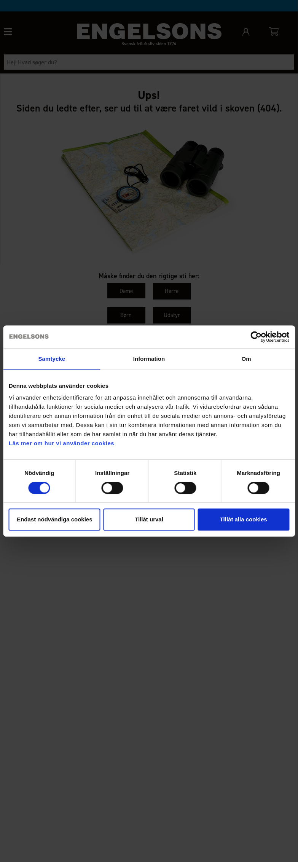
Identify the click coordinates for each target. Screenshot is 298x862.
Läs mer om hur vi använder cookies (61, 443)
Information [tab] (149, 358)
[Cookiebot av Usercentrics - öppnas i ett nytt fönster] (256, 337)
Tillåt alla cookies (243, 519)
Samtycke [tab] (51, 358)
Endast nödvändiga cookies (54, 519)
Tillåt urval (149, 519)
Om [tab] (246, 358)
